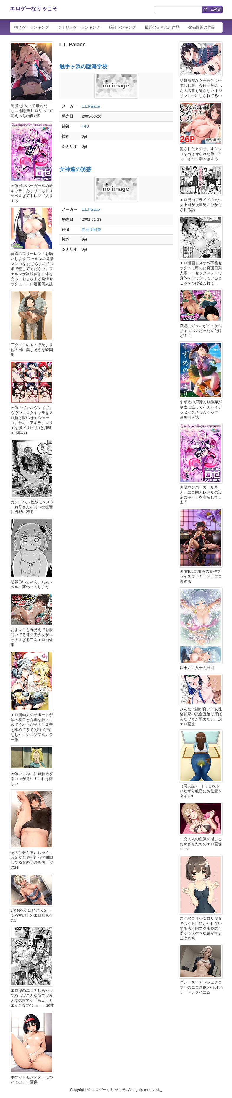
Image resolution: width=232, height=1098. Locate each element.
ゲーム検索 (212, 9)
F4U (85, 126)
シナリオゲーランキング (79, 27)
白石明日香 (91, 229)
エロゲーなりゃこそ (34, 9)
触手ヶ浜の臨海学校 (83, 66)
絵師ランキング (122, 27)
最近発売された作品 (162, 27)
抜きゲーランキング (31, 27)
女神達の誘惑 (75, 169)
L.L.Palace (91, 106)
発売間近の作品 (201, 27)
